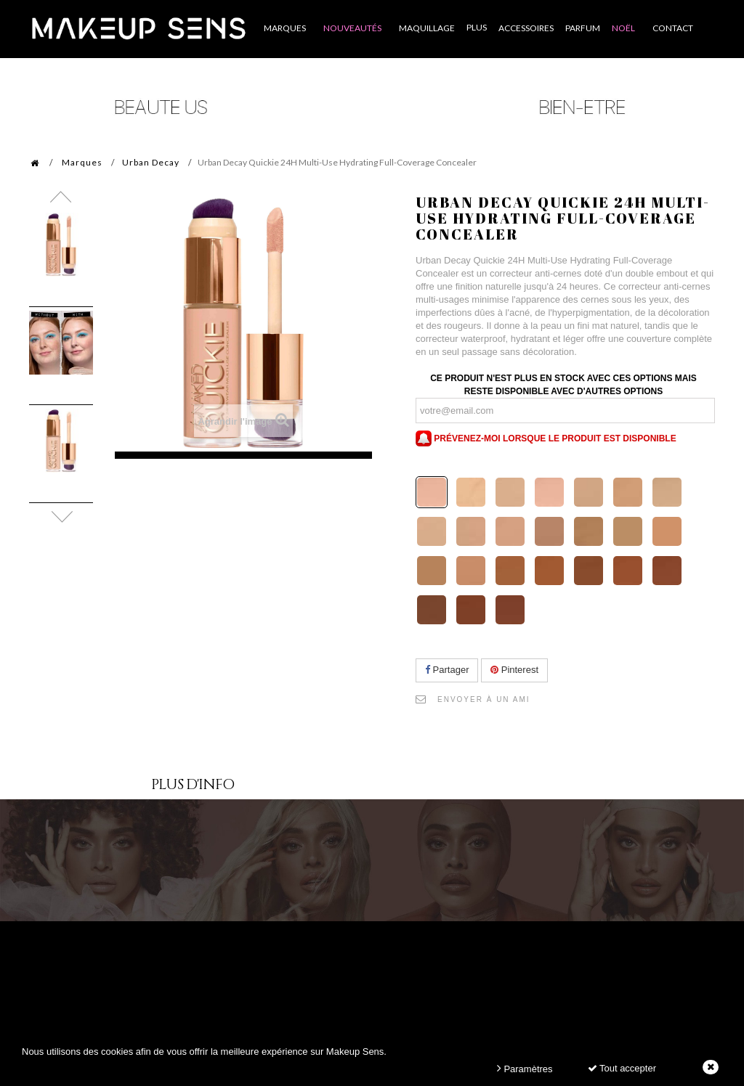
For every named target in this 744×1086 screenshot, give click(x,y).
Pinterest (514, 669)
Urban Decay (150, 162)
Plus (476, 27)
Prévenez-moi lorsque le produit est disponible (546, 438)
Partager (447, 669)
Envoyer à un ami (483, 699)
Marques (82, 162)
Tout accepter (622, 1068)
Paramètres (525, 1068)
